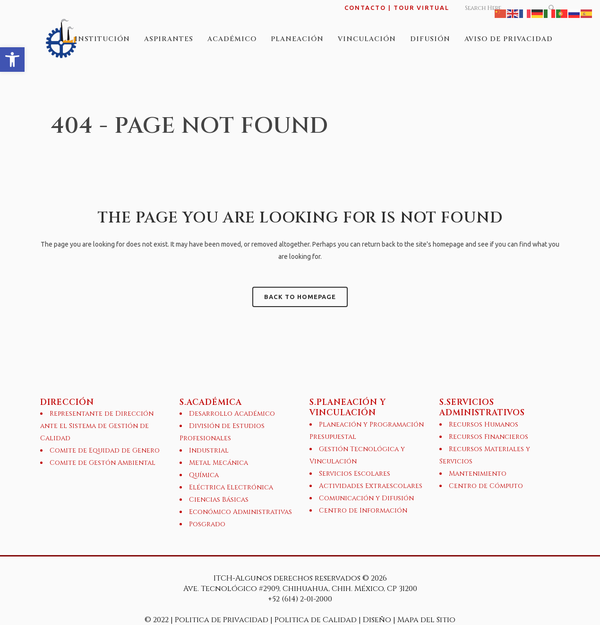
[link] (12, 59)
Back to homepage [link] (300, 296)
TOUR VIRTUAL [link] (421, 7)
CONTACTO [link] (365, 7)
